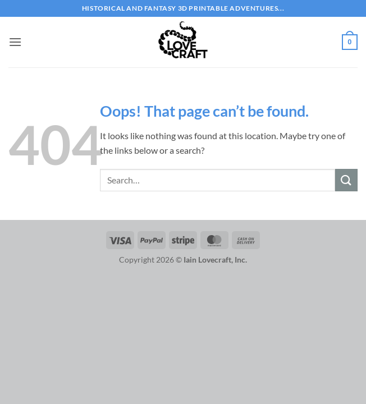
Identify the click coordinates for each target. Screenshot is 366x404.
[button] (15, 42)
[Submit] (346, 180)
